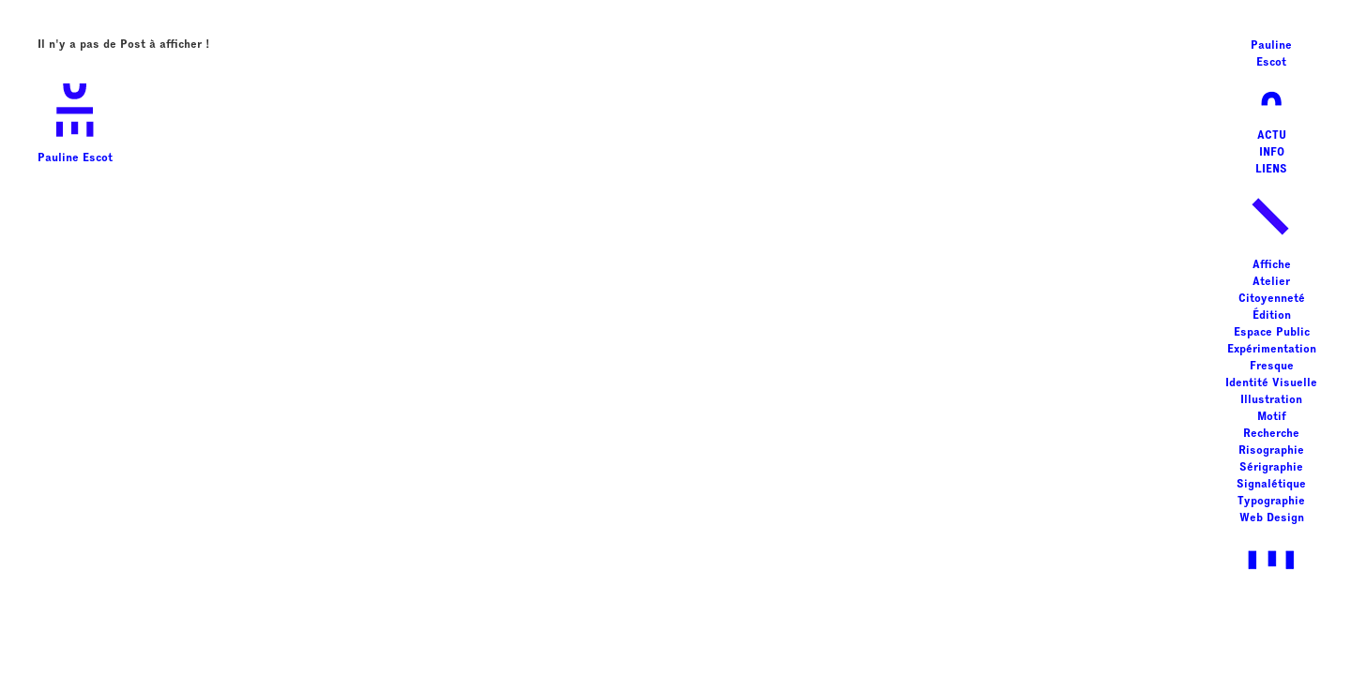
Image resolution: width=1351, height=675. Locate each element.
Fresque (1272, 366)
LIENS (1271, 169)
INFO (1271, 152)
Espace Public (1272, 332)
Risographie (1271, 451)
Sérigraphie (1271, 467)
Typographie (1271, 501)
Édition (1271, 316)
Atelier (1271, 282)
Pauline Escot (75, 117)
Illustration (1271, 400)
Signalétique (1271, 484)
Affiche (1271, 265)
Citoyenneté (1271, 299)
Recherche (1271, 434)
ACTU (1271, 136)
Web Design (1271, 518)
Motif (1271, 417)
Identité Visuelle (1271, 383)
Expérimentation (1271, 349)
